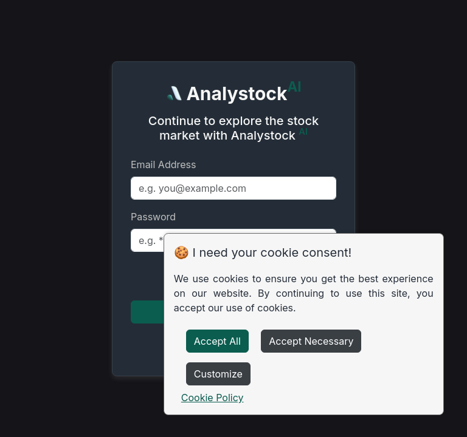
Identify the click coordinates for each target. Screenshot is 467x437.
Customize (218, 374)
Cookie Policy (212, 397)
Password (153, 217)
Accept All (217, 341)
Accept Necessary (311, 341)
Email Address (163, 164)
